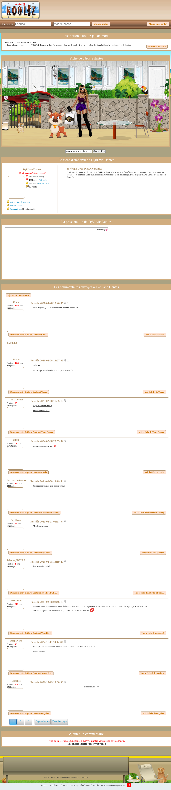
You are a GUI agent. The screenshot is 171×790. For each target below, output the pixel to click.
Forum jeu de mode (80, 777)
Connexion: (7, 24)
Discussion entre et (28, 334)
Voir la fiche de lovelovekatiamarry (149, 512)
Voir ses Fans (43, 183)
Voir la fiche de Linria (154, 472)
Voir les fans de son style (20, 202)
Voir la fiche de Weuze (154, 392)
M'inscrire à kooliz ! (157, 46)
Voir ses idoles (16, 205)
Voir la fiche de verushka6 (153, 633)
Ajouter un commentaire (18, 295)
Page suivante (43, 721)
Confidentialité (64, 777)
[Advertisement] (108, 12)
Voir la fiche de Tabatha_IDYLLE (149, 593)
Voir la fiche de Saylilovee (153, 552)
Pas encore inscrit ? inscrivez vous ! (87, 743)
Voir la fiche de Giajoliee (153, 713)
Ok (129, 785)
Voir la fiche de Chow (154, 334)
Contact (47, 777)
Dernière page (59, 721)
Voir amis (43, 180)
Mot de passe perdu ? (158, 24)
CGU (54, 777)
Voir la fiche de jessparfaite (152, 673)
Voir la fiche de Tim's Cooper (151, 432)
